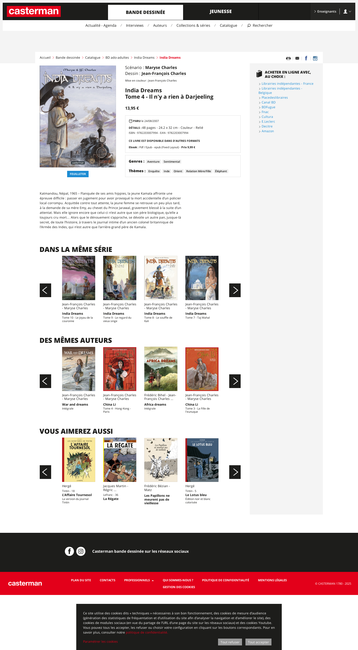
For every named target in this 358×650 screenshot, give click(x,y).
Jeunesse (221, 11)
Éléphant (221, 171)
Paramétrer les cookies (100, 641)
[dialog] (179, 627)
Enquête (154, 171)
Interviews (135, 25)
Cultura (267, 116)
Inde (167, 171)
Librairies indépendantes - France (287, 83)
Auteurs (160, 25)
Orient (178, 171)
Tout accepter (258, 642)
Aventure (153, 162)
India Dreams (144, 57)
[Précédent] (45, 299)
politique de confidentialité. (147, 632)
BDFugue (268, 107)
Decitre (267, 126)
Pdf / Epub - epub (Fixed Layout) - (167, 147)
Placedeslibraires (275, 97)
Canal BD (269, 102)
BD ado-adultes (117, 57)
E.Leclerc (268, 121)
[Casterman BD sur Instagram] (315, 58)
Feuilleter (78, 174)
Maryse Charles (161, 67)
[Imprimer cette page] (288, 58)
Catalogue (228, 25)
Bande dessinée (145, 12)
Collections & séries (193, 25)
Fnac (265, 112)
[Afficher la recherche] (259, 25)
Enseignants (325, 11)
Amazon (268, 131)
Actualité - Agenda (100, 25)
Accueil (45, 57)
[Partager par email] (297, 58)
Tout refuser (230, 642)
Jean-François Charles (164, 73)
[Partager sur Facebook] (306, 58)
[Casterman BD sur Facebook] (69, 606)
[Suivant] (235, 299)
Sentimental (172, 162)
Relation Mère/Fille (198, 171)
